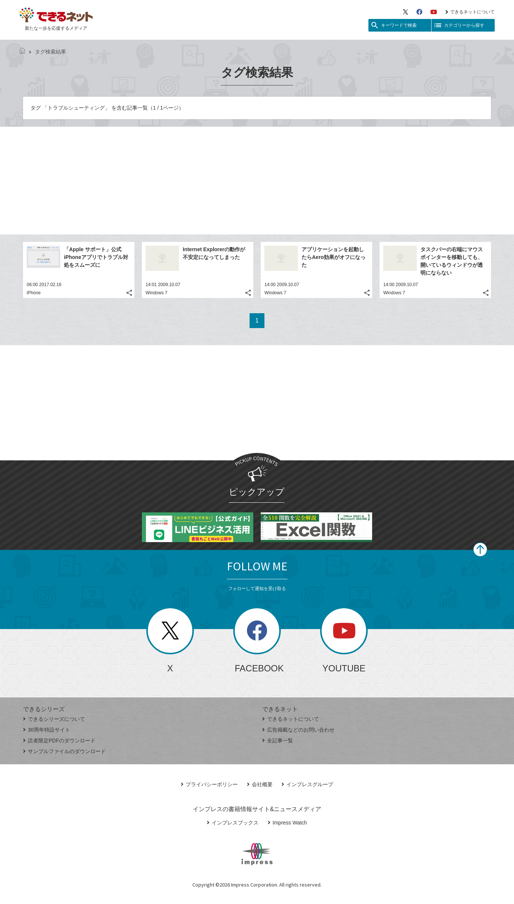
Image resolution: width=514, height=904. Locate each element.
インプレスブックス (232, 823)
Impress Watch (287, 823)
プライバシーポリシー (209, 784)
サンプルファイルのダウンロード (64, 751)
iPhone (33, 292)
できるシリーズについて (54, 719)
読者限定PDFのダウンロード (59, 740)
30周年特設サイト (46, 730)
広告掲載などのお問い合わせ (298, 730)
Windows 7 (156, 292)
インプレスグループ (307, 784)
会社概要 (260, 784)
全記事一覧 (277, 740)
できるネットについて (470, 11)
